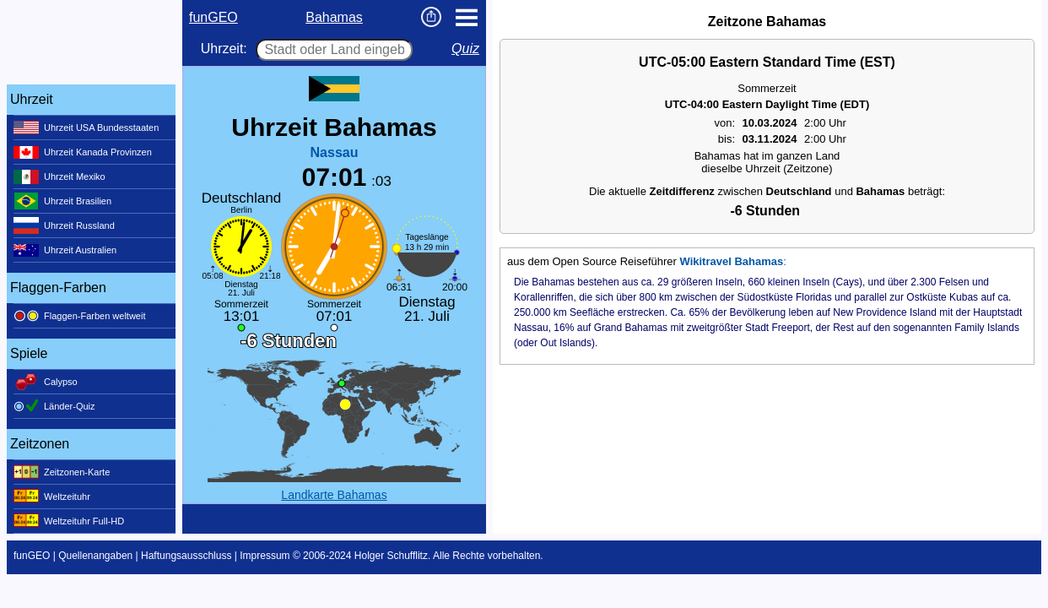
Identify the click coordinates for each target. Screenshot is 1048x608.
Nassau (335, 152)
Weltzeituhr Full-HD (69, 521)
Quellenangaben (95, 556)
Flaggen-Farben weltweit (79, 316)
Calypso (46, 382)
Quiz (465, 48)
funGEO (213, 17)
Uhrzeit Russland (64, 225)
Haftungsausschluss (186, 556)
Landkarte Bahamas (333, 495)
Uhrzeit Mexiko (59, 176)
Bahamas (334, 17)
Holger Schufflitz (391, 556)
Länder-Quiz (54, 406)
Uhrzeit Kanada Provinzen (83, 152)
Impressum (264, 556)
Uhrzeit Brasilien (62, 201)
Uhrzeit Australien (65, 250)
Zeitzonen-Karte (62, 472)
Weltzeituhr (52, 496)
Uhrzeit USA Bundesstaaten (86, 127)
